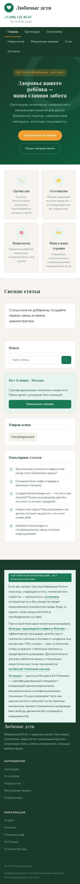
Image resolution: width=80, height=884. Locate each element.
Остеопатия (54, 32)
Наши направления (40, 148)
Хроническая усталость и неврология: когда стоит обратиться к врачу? (40, 471)
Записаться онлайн (40, 404)
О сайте (9, 820)
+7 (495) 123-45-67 (17, 17)
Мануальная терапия (44, 42)
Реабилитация (13, 798)
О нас (68, 42)
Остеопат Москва (15, 849)
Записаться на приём (40, 135)
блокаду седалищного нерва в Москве (37, 629)
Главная (13, 32)
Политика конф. (14, 835)
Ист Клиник (11, 842)
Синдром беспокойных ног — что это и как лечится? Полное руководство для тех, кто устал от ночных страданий (43, 498)
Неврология (16, 42)
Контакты (14, 51)
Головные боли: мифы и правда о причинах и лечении (37, 483)
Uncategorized (22, 437)
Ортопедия (32, 32)
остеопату (52, 597)
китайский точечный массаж (29, 669)
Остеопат (15, 676)
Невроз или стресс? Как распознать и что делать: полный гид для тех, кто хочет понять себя (42, 514)
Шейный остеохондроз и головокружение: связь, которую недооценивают (38, 530)
